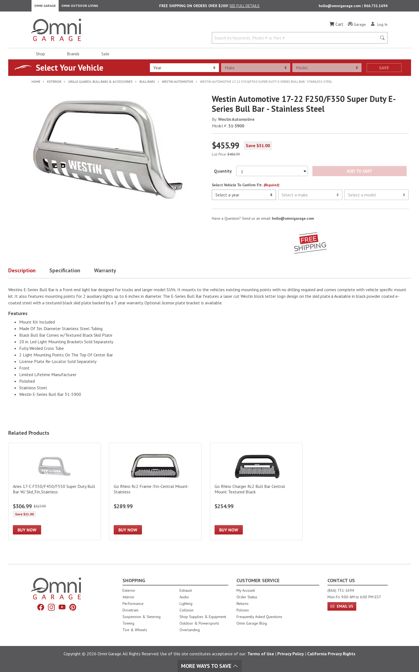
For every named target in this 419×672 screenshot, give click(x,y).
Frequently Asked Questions (259, 616)
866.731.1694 (375, 7)
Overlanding (189, 629)
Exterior (128, 590)
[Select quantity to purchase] (272, 173)
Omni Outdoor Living (79, 7)
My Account (245, 590)
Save (384, 70)
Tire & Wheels (134, 629)
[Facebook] (39, 608)
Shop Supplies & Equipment (202, 616)
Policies (242, 610)
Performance (133, 603)
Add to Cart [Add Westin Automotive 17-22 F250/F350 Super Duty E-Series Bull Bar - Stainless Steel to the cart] (359, 173)
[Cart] (336, 27)
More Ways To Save (209, 666)
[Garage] (357, 27)
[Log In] (378, 27)
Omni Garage (45, 7)
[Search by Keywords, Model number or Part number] (296, 40)
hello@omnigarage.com (340, 7)
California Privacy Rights (331, 653)
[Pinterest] (75, 608)
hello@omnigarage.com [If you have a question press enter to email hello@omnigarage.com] (293, 221)
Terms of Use (260, 653)
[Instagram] (51, 608)
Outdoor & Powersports (199, 623)
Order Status (246, 596)
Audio (184, 596)
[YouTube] (63, 608)
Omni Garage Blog (251, 623)
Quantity (223, 173)
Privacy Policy (290, 653)
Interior (128, 596)
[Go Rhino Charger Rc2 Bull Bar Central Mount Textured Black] (256, 494)
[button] (28, 274)
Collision (186, 610)
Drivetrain (130, 610)
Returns (242, 603)
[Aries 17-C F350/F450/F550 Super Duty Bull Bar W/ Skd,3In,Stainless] (54, 494)
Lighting (185, 603)
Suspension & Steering (141, 616)
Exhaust (185, 590)
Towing (128, 623)
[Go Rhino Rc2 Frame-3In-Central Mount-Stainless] (155, 494)
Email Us (341, 606)
